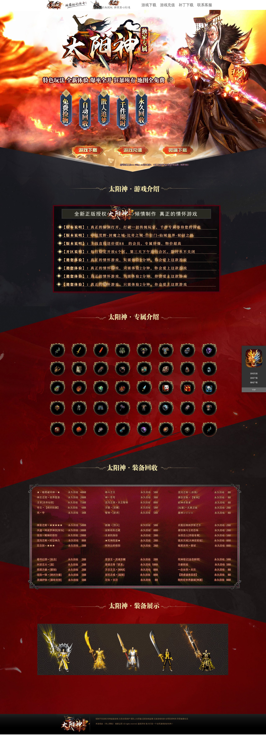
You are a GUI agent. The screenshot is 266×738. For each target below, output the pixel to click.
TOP (253, 390)
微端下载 (254, 382)
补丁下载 (186, 5)
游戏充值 (167, 5)
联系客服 (204, 5)
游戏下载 (148, 5)
